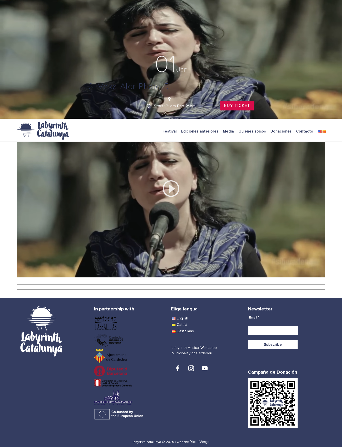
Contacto (304, 131)
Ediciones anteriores (199, 131)
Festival (170, 131)
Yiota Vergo (199, 442)
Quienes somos (252, 131)
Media (228, 131)
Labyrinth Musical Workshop (194, 348)
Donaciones (281, 131)
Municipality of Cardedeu (192, 353)
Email (254, 317)
